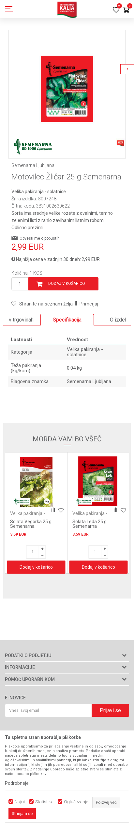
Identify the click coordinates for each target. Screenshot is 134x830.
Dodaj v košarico (66, 283)
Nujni (20, 801)
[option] (67, 89)
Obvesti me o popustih (40, 238)
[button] (42, 303)
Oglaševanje (76, 801)
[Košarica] (125, 10)
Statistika (44, 801)
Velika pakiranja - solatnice (38, 191)
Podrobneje (17, 783)
